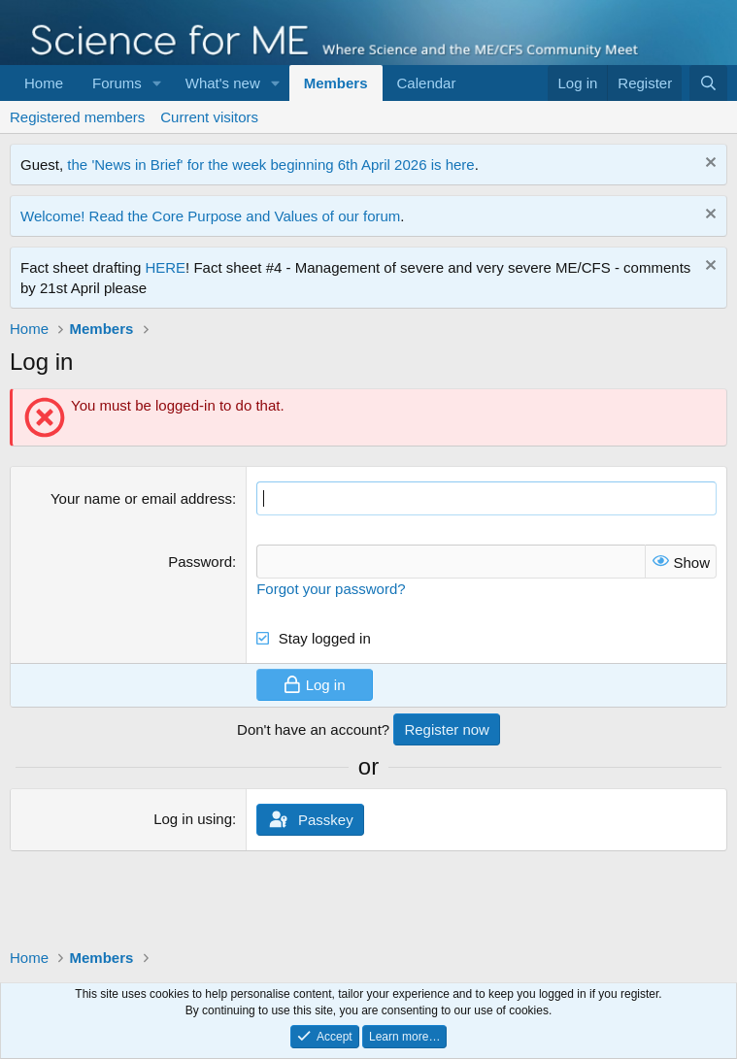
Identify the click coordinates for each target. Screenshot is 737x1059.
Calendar (426, 83)
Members (336, 83)
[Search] (708, 83)
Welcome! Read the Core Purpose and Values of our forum (210, 216)
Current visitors (209, 117)
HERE (165, 267)
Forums (117, 83)
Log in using (192, 819)
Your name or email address (141, 498)
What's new (222, 83)
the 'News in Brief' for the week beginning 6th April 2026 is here (270, 164)
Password (200, 561)
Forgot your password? (330, 588)
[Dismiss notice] (708, 164)
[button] (157, 83)
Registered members (77, 117)
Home (43, 83)
